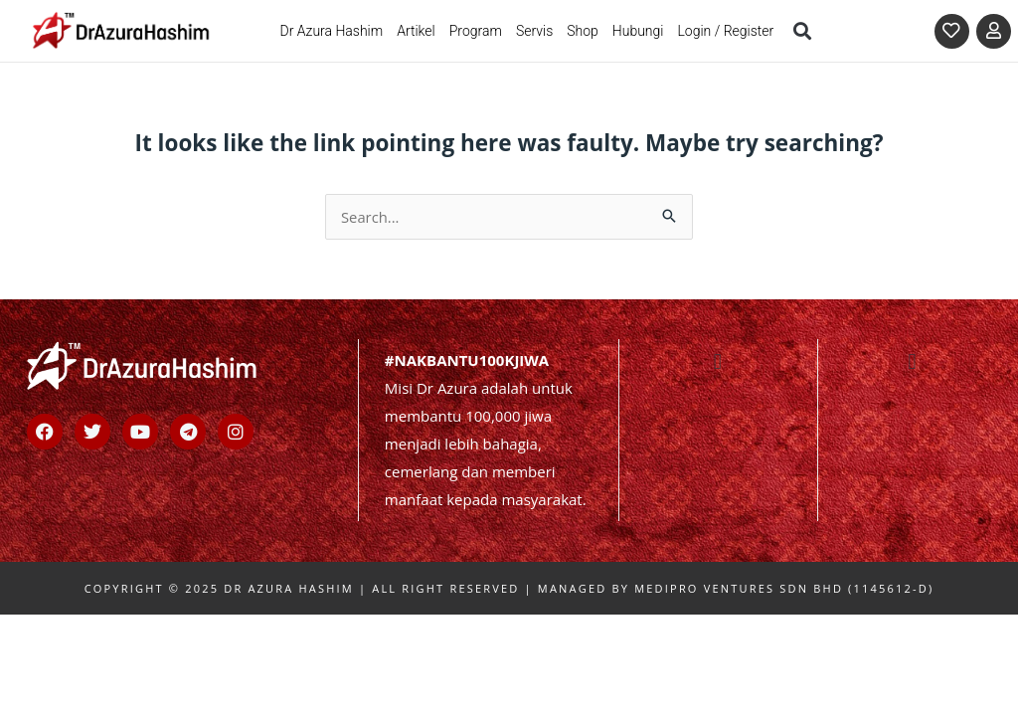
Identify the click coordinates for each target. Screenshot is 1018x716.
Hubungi (638, 31)
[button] (801, 30)
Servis (534, 31)
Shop (582, 31)
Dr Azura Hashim (331, 31)
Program (475, 31)
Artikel (416, 31)
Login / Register (725, 31)
